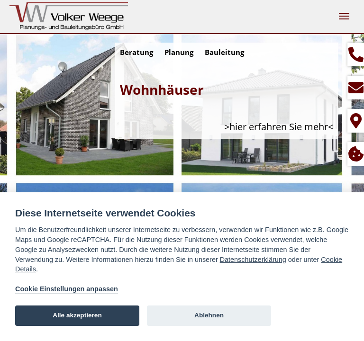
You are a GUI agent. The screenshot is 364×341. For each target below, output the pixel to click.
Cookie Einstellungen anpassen (66, 289)
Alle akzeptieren (77, 315)
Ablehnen (209, 315)
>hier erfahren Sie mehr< (278, 126)
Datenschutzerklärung (253, 259)
